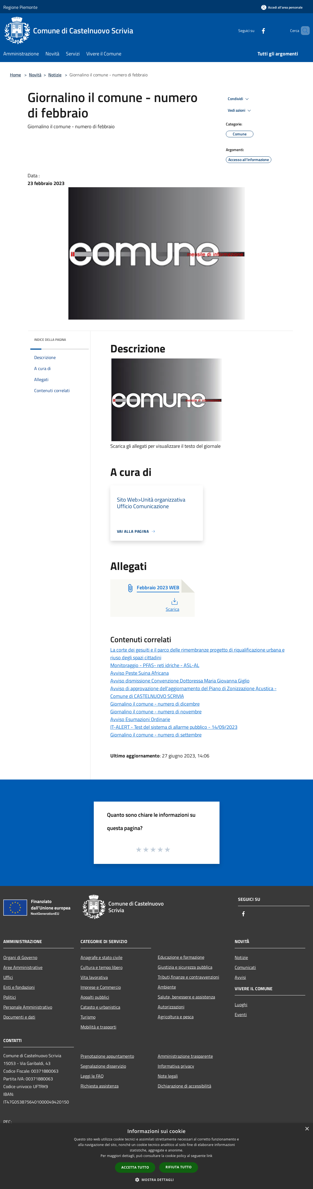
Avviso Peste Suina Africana (139, 673)
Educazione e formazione (181, 957)
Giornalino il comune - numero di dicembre (155, 704)
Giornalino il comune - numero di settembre (156, 734)
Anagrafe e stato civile (101, 957)
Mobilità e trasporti (98, 1027)
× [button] (307, 1129)
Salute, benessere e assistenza (186, 996)
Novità (35, 74)
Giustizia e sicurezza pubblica (185, 967)
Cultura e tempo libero (101, 967)
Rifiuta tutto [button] (178, 1167)
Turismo (88, 1017)
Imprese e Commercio (101, 987)
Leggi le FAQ (92, 1076)
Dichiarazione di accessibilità (184, 1086)
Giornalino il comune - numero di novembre (156, 711)
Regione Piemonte (20, 7)
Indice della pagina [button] (50, 339)
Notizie (54, 74)
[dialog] (156, 1156)
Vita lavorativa (94, 977)
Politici (9, 997)
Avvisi (240, 977)
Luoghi (241, 1004)
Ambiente (167, 987)
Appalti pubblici (95, 997)
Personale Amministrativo (27, 1007)
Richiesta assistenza (100, 1086)
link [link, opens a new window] (209, 1155)
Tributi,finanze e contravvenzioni (188, 977)
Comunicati (245, 967)
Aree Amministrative (22, 967)
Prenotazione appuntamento (107, 1056)
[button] (156, 1179)
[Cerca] (303, 30)
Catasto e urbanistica (100, 1007)
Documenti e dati (19, 1017)
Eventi (241, 1014)
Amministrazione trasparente (185, 1056)
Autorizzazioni (171, 1006)
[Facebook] (254, 30)
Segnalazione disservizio (103, 1066)
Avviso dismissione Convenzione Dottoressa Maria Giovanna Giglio (180, 680)
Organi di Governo (20, 957)
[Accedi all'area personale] (282, 7)
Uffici (8, 977)
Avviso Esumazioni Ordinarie (140, 719)
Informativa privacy (176, 1066)
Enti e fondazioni (19, 987)
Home (15, 74)
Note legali (168, 1076)
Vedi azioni (240, 110)
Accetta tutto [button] (135, 1167)
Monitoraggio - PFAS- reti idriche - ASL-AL (154, 665)
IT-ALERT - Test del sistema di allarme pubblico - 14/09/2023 (173, 727)
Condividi (239, 99)
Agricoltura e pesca (176, 1016)
